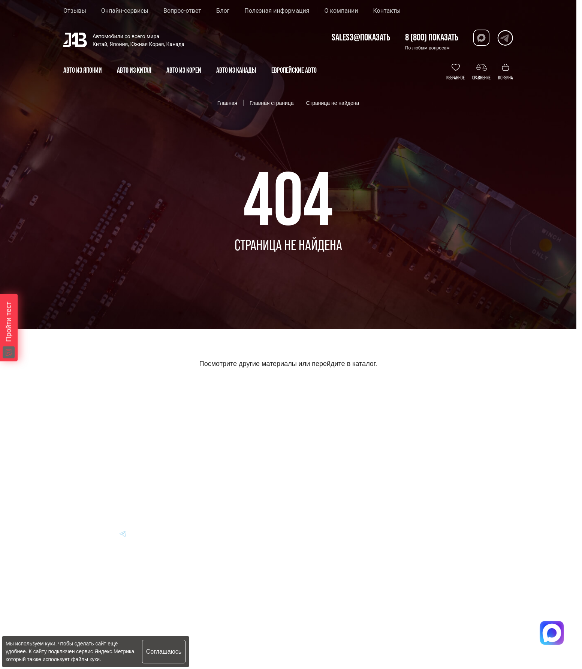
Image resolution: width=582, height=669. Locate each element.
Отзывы (74, 10)
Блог (222, 10)
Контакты (387, 10)
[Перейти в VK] (69, 533)
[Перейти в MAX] (87, 533)
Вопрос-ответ (182, 10)
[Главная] (75, 436)
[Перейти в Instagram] (159, 533)
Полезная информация (276, 10)
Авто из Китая (236, 477)
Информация (328, 436)
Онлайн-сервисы (124, 10)
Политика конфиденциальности (250, 624)
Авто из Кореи (236, 436)
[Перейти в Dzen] (105, 533)
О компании (341, 10)
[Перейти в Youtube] (141, 533)
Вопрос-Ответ (329, 456)
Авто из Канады (240, 498)
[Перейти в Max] (481, 38)
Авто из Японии (238, 456)
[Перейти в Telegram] (505, 38)
